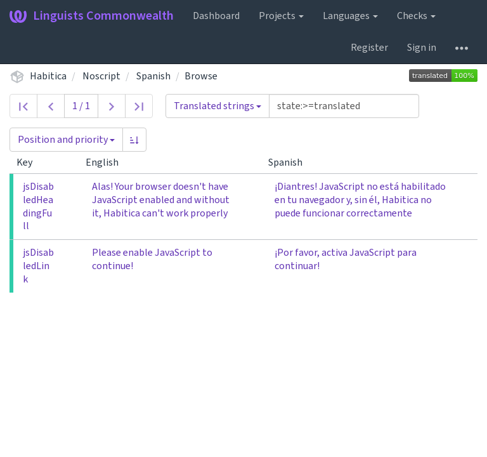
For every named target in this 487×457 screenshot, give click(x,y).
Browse (201, 76)
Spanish (153, 76)
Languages (350, 16)
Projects (281, 16)
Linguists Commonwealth (92, 16)
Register (369, 48)
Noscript (101, 76)
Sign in (421, 48)
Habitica (48, 76)
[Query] (344, 106)
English (107, 162)
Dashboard (216, 16)
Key (29, 162)
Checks (416, 16)
